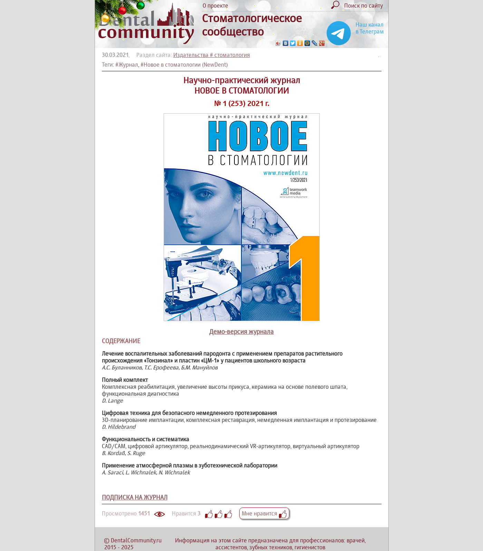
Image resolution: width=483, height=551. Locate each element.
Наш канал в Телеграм (370, 28)
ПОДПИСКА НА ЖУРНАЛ (134, 497)
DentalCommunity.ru (136, 540)
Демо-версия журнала (241, 331)
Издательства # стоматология (211, 54)
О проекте (215, 5)
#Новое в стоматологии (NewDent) (184, 64)
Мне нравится (264, 513)
